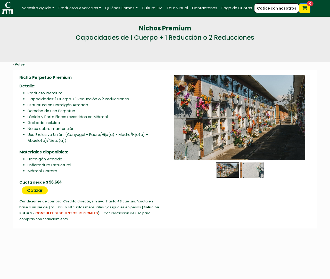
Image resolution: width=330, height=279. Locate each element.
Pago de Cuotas (236, 8)
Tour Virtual (177, 8)
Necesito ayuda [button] (36, 8)
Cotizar (35, 190)
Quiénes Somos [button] (120, 8)
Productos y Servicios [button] (78, 8)
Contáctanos (204, 8)
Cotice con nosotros (276, 8)
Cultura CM (152, 8)
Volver (20, 64)
